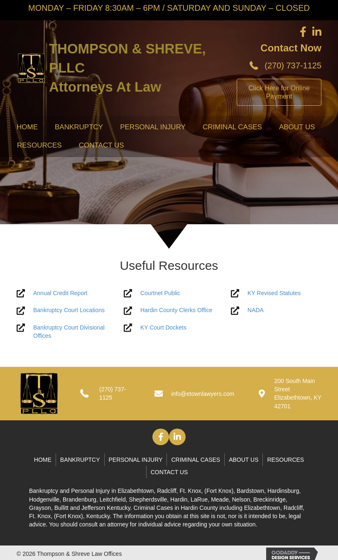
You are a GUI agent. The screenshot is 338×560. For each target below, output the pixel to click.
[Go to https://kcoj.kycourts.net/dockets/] (169, 327)
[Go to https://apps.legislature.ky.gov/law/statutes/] (276, 293)
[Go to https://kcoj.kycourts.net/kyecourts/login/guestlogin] (169, 293)
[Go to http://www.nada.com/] (276, 310)
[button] (160, 437)
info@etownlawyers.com (202, 393)
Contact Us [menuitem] (101, 145)
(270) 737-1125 (293, 65)
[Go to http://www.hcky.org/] (169, 310)
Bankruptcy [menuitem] (79, 127)
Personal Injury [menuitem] (153, 127)
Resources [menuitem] (39, 145)
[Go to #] (62, 293)
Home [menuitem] (27, 127)
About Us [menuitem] (297, 127)
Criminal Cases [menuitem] (232, 127)
